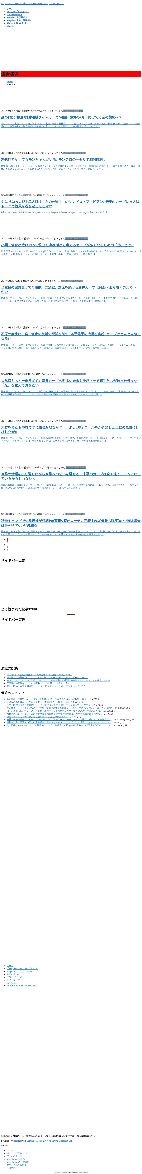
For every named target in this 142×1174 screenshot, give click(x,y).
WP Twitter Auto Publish (61, 1172)
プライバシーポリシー (18, 977)
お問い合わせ (13, 974)
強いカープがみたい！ (74, 153)
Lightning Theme (34, 1141)
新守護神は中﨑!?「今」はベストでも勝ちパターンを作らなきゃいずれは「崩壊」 (47, 677)
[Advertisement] (71, 49)
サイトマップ (13, 980)
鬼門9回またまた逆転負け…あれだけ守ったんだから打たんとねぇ (39, 674)
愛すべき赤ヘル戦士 (73, 111)
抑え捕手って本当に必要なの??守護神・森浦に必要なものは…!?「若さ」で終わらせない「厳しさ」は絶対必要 (62, 708)
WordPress (17, 1141)
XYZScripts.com (83, 1172)
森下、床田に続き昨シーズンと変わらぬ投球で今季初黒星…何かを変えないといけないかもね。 (54, 711)
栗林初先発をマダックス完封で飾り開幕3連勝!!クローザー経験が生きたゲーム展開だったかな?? (54, 714)
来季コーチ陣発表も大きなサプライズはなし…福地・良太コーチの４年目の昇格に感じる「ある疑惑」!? (58, 719)
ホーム (10, 965)
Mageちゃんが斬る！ (17, 1159)
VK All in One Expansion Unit (59, 1141)
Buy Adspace (12, 983)
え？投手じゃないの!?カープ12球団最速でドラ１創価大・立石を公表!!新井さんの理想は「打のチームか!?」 (60, 725)
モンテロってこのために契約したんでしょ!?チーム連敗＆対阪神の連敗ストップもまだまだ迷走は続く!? (58, 680)
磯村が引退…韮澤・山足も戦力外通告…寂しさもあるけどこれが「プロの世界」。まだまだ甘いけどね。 (59, 722)
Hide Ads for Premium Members (21, 985)
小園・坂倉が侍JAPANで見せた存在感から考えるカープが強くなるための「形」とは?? (67, 245)
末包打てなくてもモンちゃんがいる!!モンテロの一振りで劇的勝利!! (53, 159)
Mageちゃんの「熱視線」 (19, 1162)
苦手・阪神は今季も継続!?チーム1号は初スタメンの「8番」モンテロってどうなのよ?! (49, 686)
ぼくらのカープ (14, 1156)
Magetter (11, 1168)
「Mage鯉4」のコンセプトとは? (22, 968)
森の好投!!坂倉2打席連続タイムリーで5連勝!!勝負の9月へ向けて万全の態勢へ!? (61, 117)
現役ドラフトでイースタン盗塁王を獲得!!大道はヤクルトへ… (37, 716)
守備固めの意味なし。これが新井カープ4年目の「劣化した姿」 (38, 683)
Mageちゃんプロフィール (19, 971)
